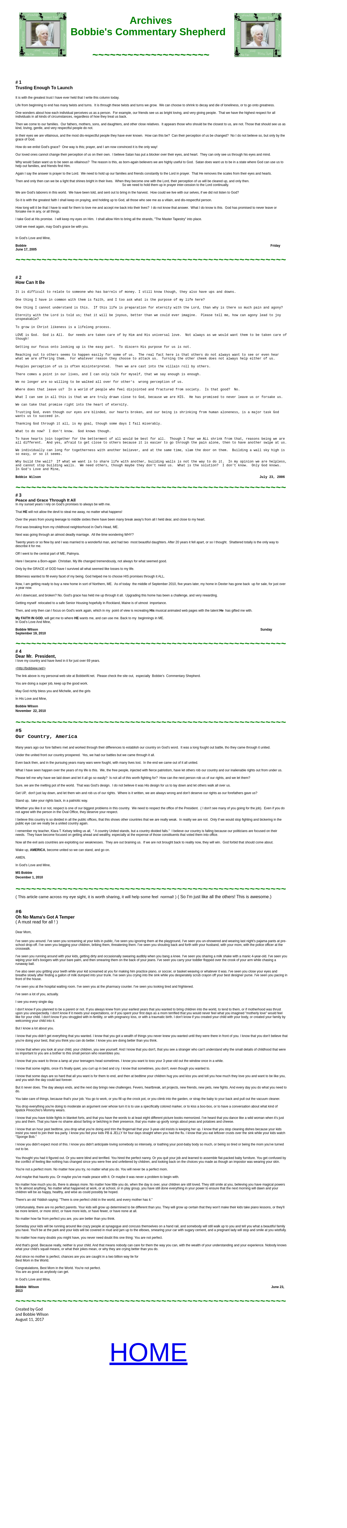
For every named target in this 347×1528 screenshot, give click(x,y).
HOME (149, 1352)
